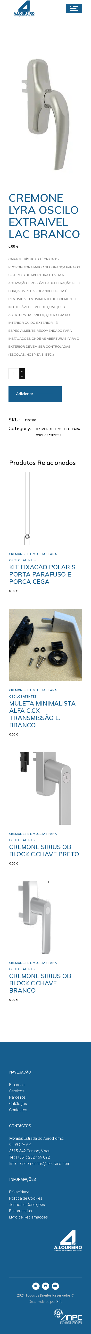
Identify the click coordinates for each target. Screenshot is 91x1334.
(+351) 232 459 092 (33, 1157)
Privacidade (19, 1192)
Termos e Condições (27, 1204)
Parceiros (17, 1097)
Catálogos (18, 1103)
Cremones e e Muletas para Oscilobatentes (33, 557)
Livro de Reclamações (28, 1217)
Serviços (16, 1091)
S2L (59, 1302)
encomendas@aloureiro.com (45, 1163)
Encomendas (20, 1211)
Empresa (17, 1084)
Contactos (18, 1110)
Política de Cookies (25, 1198)
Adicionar (24, 393)
